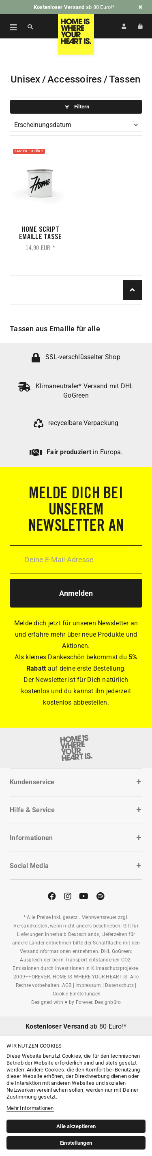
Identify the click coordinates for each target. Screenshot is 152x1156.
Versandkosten (30, 926)
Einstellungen (76, 1143)
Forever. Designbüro (98, 1002)
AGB (67, 985)
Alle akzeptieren (76, 1126)
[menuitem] (9, 26)
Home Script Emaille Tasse (40, 234)
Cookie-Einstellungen (77, 994)
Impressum (88, 985)
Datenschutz (119, 985)
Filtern (77, 107)
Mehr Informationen (30, 1108)
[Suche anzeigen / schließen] (30, 26)
